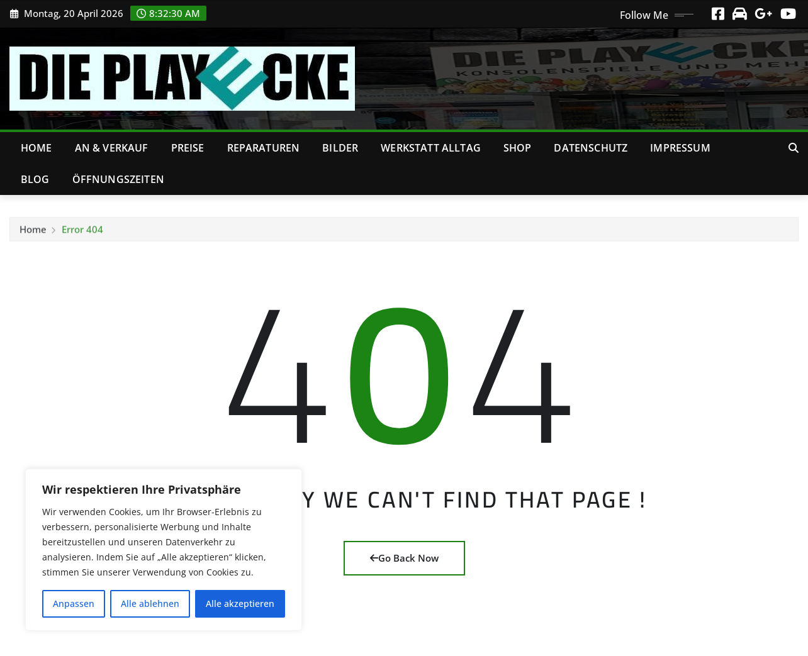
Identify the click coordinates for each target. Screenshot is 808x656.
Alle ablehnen (150, 603)
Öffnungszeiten (118, 179)
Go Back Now (404, 558)
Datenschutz (590, 148)
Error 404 (82, 232)
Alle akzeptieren (240, 603)
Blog (35, 179)
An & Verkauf (112, 148)
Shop (517, 148)
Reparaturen (263, 148)
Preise (188, 148)
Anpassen (73, 603)
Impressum (680, 148)
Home (36, 148)
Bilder (340, 148)
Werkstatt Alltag (431, 148)
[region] (163, 550)
